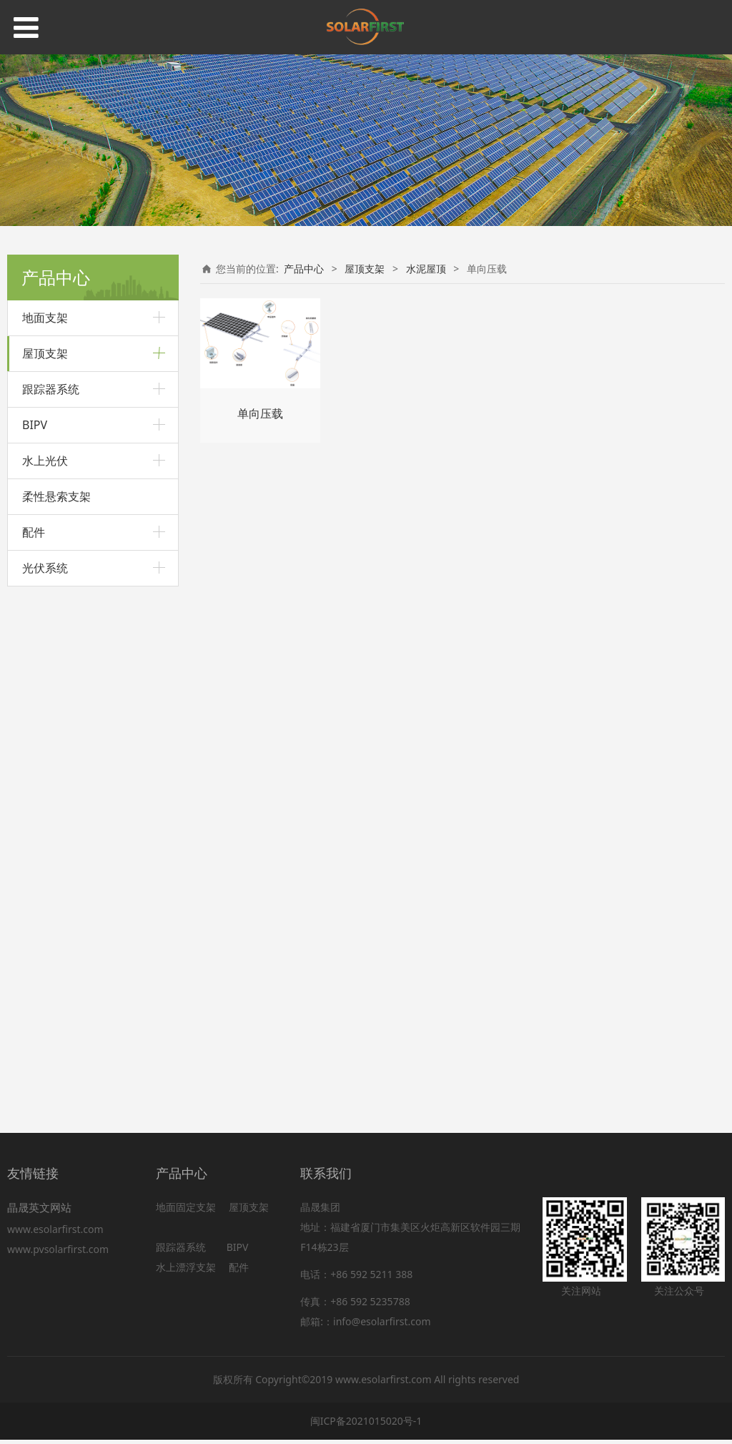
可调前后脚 (57, 600)
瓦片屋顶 (42, 626)
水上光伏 (45, 983)
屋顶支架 (45, 353)
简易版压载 (57, 777)
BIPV (34, 947)
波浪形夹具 (57, 509)
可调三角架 (57, 822)
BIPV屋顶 (43, 873)
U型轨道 (52, 532)
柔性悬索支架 (56, 1018)
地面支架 (45, 317)
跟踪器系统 (50, 911)
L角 (42, 577)
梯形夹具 (53, 464)
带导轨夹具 (57, 554)
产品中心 (304, 268)
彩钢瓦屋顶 (47, 391)
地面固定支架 (186, 1211)
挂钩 (45, 677)
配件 (33, 1054)
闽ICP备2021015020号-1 (366, 1426)
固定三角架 (57, 799)
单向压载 (53, 732)
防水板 (49, 654)
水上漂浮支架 (187, 1271)
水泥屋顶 (42, 704)
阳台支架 (42, 849)
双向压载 (53, 754)
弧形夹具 (53, 487)
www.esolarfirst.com (58, 1233)
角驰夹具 (53, 419)
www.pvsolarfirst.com (58, 1253)
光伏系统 (45, 1090)
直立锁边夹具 (62, 441)
